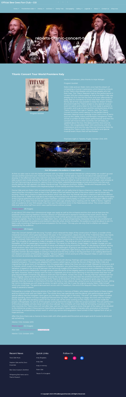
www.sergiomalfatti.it (43, 330)
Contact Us (105, 9)
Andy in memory (41, 366)
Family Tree (60, 9)
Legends (87, 9)
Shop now (114, 9)
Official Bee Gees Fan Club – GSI (19, 2)
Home (16, 9)
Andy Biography (41, 358)
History (40, 9)
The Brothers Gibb (27, 9)
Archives (49, 9)
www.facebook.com (28, 330)
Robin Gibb (39, 370)
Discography (70, 9)
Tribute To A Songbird (43, 374)
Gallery (78, 9)
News (96, 9)
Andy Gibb (39, 362)
